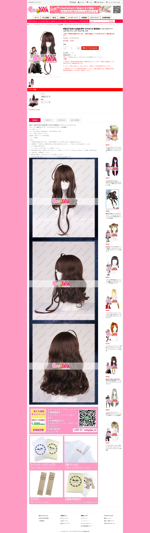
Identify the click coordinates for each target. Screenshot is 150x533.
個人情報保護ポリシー (87, 526)
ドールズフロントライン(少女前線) (54, 24)
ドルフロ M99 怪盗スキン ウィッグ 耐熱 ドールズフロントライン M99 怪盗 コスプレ (113, 281)
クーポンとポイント (86, 523)
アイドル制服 (41, 21)
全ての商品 (45, 17)
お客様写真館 (106, 17)
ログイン (82, 2)
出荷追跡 (84, 17)
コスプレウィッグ (38, 24)
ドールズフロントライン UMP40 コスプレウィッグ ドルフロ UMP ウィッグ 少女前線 (114, 414)
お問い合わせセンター (109, 523)
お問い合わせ (100, 2)
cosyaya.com (86, 531)
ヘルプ (90, 2)
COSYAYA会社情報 (44, 518)
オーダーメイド (73, 17)
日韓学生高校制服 (83, 21)
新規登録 (73, 2)
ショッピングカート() (114, 2)
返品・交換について (109, 521)
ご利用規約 (41, 521)
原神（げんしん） (73, 21)
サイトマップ (94, 17)
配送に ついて (107, 518)
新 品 (54, 17)
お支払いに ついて (64, 523)
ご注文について (64, 521)
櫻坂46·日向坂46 (32, 21)
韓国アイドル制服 (50, 21)
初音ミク (66, 21)
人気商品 (62, 17)
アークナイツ (59, 21)
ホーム (37, 17)
